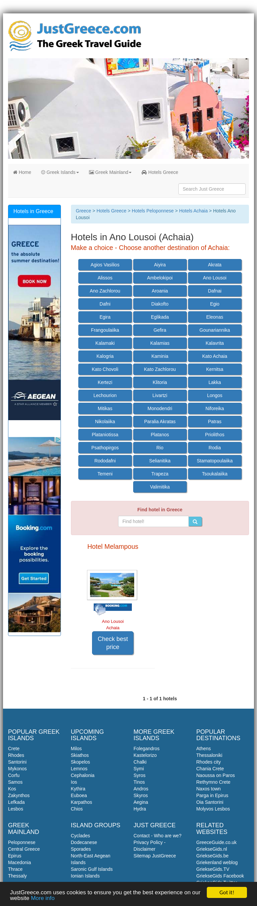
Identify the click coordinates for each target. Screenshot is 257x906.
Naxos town (208, 788)
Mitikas (105, 408)
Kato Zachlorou (160, 369)
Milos (76, 748)
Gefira (160, 330)
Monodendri (160, 408)
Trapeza (159, 473)
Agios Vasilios (105, 264)
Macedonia (19, 862)
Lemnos (79, 768)
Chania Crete (210, 768)
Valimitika (160, 487)
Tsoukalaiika (215, 473)
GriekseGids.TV (213, 869)
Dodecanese (84, 842)
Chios (77, 809)
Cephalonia (83, 775)
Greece (83, 210)
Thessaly (17, 876)
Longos (215, 395)
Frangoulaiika (105, 330)
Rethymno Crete (213, 782)
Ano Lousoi (215, 277)
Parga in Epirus (212, 795)
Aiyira (160, 264)
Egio (215, 304)
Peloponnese (21, 842)
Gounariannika (214, 330)
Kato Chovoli (105, 369)
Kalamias (160, 343)
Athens (203, 748)
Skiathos (80, 755)
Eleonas (214, 317)
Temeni (104, 473)
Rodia (214, 447)
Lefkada (16, 802)
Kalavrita (214, 343)
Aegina (141, 802)
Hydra (140, 809)
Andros (141, 788)
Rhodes (16, 755)
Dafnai (214, 291)
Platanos (160, 434)
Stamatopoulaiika (215, 460)
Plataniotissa (105, 434)
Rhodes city (208, 762)
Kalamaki (105, 343)
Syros (140, 775)
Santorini (17, 762)
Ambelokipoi (160, 277)
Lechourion (104, 395)
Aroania (160, 291)
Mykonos (17, 768)
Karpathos (81, 802)
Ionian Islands (85, 876)
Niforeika (214, 408)
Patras (214, 421)
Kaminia (159, 356)
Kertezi (105, 382)
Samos (15, 782)
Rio (159, 447)
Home (22, 172)
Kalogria (104, 356)
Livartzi (160, 395)
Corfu (13, 775)
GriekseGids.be (212, 855)
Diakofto (159, 304)
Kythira (78, 788)
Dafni (105, 304)
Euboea (79, 795)
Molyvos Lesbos (213, 809)
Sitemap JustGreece (155, 855)
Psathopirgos (105, 447)
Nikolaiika (105, 421)
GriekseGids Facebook (220, 876)
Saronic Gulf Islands (92, 869)
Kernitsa (214, 369)
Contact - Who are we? (157, 835)
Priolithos (215, 434)
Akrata (214, 264)
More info (43, 898)
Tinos (139, 782)
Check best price (113, 643)
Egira (105, 317)
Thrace (15, 869)
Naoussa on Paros (215, 775)
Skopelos (80, 762)
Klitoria (160, 382)
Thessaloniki (209, 755)
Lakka (214, 382)
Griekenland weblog (217, 862)
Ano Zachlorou (105, 291)
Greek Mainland (110, 172)
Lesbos (15, 809)
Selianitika (160, 460)
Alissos (105, 277)
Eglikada (160, 317)
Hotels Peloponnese (153, 210)
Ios (74, 782)
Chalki (140, 762)
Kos (12, 788)
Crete (13, 748)
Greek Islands (60, 172)
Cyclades (80, 835)
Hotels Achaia (193, 210)
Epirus (14, 855)
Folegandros (147, 748)
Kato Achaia (214, 356)
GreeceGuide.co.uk (216, 842)
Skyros (141, 795)
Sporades (81, 849)
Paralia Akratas (160, 421)
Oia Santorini (210, 802)
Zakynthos (19, 795)
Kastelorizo (145, 755)
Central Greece (24, 849)
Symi (139, 768)
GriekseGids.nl (211, 849)
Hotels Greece (160, 172)
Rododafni (105, 460)
